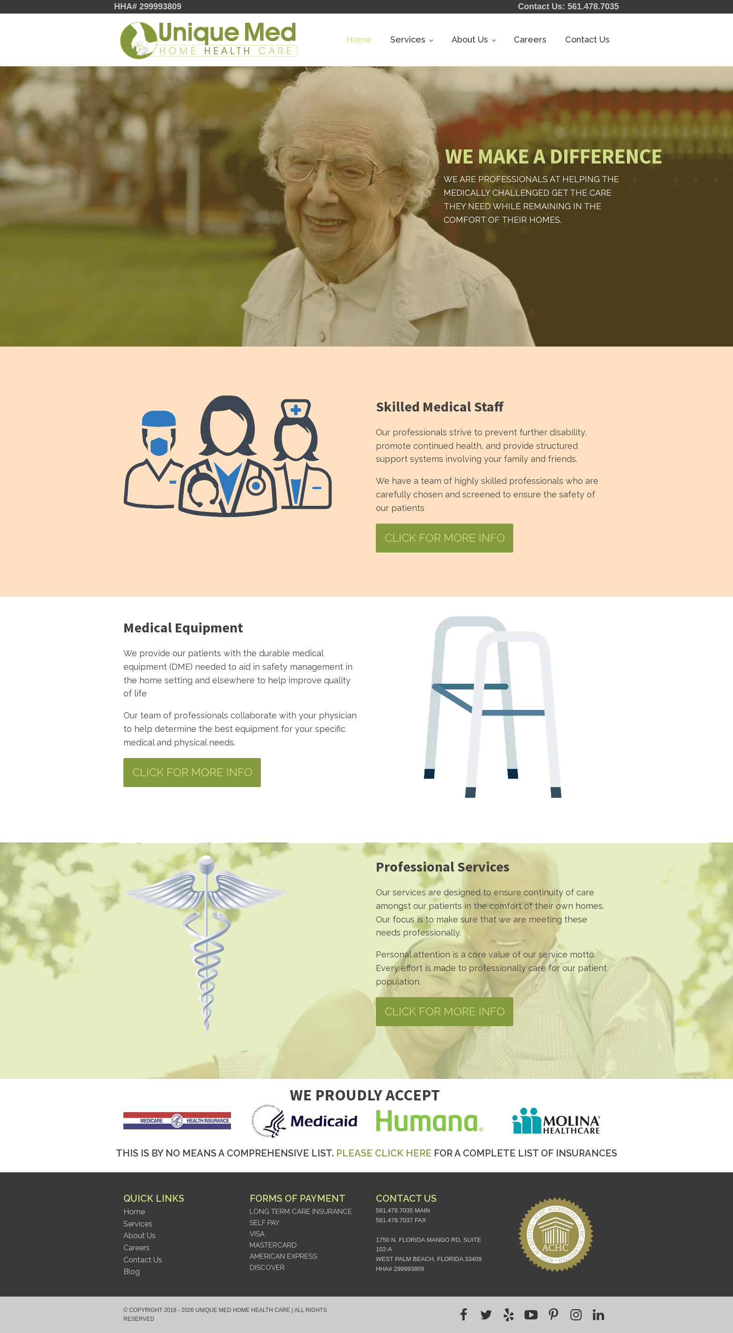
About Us (470, 39)
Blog (131, 1271)
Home (359, 39)
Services (407, 39)
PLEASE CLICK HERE (383, 1153)
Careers (530, 39)
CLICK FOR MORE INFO (445, 538)
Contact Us (587, 39)
